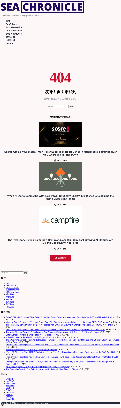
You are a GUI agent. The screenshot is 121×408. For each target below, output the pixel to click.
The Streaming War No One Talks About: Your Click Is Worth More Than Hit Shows (42, 369)
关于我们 (10, 304)
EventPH (10, 399)
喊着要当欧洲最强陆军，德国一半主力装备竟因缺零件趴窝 (31, 350)
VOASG (9, 397)
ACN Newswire (14, 27)
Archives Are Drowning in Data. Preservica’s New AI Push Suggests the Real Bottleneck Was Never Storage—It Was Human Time (62, 345)
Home (8, 283)
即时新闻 (10, 40)
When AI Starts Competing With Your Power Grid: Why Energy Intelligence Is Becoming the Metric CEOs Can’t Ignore (60, 197)
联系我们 (10, 302)
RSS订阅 (10, 307)
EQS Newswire (14, 33)
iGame (9, 43)
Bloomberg (10, 383)
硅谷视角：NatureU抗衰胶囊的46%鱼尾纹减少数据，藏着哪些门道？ (36, 337)
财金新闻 (10, 36)
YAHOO (9, 379)
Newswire (10, 386)
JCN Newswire (14, 30)
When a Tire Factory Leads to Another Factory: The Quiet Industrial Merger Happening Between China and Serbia (55, 330)
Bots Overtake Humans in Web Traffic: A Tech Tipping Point (32, 335)
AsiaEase (10, 390)
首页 (8, 20)
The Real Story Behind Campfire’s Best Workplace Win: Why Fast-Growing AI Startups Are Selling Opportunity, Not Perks (60, 241)
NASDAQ (10, 381)
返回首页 (60, 258)
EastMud (10, 388)
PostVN (9, 395)
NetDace (10, 392)
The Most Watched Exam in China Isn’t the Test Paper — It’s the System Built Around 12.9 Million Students (52, 332)
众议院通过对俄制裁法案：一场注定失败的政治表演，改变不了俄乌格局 (37, 367)
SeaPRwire (12, 24)
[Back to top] (2, 405)
